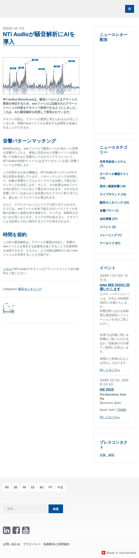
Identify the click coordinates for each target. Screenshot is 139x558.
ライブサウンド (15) (113, 194)
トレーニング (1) (110, 235)
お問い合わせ (11, 544)
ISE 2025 (107, 389)
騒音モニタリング (29, 289)
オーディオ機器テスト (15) (114, 176)
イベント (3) (108, 227)
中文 (60, 487)
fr (24, 487)
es (33, 487)
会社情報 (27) (108, 219)
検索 (56, 509)
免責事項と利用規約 (56, 544)
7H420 (121, 410)
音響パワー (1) (109, 210)
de (15, 487)
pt (50, 487)
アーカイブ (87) (110, 243)
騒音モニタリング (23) (114, 202)
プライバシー (32, 544)
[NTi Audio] (35, 8)
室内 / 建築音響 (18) (113, 186)
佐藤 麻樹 (107, 455)
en (7, 487)
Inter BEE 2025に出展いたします (115, 287)
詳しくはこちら (110, 370)
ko (42, 487)
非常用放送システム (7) (113, 164)
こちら (7, 269)
